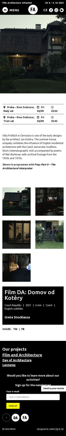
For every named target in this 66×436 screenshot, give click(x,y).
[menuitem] (44, 10)
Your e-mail (12, 391)
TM (56, 429)
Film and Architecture (22, 355)
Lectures (9, 365)
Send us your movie (53, 388)
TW (15, 329)
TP (62, 429)
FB (22, 329)
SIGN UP (13, 405)
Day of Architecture (17, 360)
